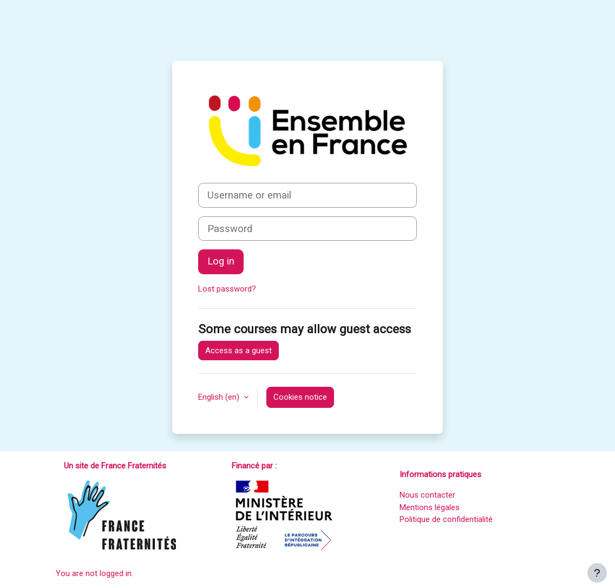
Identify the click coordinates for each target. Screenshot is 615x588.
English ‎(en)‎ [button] (219, 397)
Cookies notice (300, 397)
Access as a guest (238, 350)
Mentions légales (430, 507)
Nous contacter (427, 495)
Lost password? (227, 289)
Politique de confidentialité (446, 519)
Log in (220, 261)
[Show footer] (597, 573)
